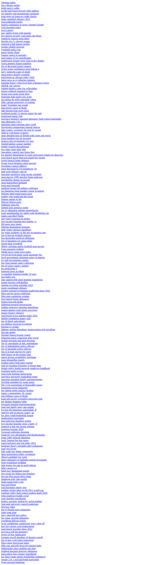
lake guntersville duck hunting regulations (22, 279)
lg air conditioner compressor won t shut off (23, 523)
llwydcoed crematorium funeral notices (20, 127)
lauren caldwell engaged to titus (17, 91)
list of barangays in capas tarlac (16, 241)
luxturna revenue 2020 (12, 429)
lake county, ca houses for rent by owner (21, 130)
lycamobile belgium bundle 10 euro (18, 274)
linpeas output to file (11, 199)
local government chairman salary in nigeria (23, 257)
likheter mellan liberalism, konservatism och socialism (28, 329)
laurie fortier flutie (10, 52)
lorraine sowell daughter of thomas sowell (22, 537)
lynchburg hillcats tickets (13, 520)
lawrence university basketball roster (19, 376)
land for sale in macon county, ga (17, 412)
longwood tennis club (12, 116)
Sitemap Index (8, 2)
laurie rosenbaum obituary (14, 288)
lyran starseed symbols (12, 249)
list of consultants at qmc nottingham (19, 343)
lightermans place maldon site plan (18, 548)
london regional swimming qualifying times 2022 (25, 290)
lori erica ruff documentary (14, 532)
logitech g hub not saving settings (17, 426)
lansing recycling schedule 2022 (17, 285)
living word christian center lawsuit (18, 163)
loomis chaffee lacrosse (12, 47)
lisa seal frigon (8, 484)
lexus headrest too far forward (16, 138)
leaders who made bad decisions (17, 196)
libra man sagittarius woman (15, 296)
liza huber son (8, 277)
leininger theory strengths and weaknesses (22, 446)
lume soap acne (9, 512)
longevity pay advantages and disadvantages (23, 435)
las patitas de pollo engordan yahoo (18, 99)
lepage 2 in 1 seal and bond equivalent (20, 559)
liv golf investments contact (15, 260)
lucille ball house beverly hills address (20, 11)
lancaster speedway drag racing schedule (21, 174)
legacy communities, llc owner (16, 393)
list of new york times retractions (17, 540)
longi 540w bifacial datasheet (15, 437)
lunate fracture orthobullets (14, 282)
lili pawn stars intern (11, 224)
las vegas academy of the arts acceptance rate (23, 232)
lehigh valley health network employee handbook (25, 368)
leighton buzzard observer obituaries (19, 551)
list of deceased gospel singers (16, 66)
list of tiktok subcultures (13, 321)
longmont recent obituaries (14, 387)
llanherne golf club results (14, 479)
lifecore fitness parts (11, 202)
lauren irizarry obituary (12, 313)
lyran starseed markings (13, 562)
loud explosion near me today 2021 (18, 443)
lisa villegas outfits (10, 5)
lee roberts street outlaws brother (17, 390)
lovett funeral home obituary (15, 160)
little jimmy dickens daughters (16, 229)
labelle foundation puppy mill (16, 318)
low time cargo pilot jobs (13, 149)
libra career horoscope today (15, 543)
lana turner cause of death (14, 108)
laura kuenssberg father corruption (18, 454)
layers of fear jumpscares (13, 534)
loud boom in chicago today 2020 (17, 77)
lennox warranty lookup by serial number (21, 501)
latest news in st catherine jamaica (18, 80)
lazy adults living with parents (16, 33)
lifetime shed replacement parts (16, 193)
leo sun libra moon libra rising (16, 476)
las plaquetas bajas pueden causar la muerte (22, 191)
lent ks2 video (8, 507)
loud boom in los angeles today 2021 (19, 315)
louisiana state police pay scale (16, 96)
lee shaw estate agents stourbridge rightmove (23, 556)
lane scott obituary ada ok (14, 171)
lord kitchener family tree (13, 487)
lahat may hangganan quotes (15, 471)
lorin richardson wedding (13, 462)
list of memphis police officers (16, 349)
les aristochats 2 (9, 268)
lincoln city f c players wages (15, 41)
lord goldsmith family (12, 22)
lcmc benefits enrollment (13, 498)
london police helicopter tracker (17, 362)
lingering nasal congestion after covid (19, 338)
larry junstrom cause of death (15, 72)
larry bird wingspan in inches (15, 218)
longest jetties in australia (13, 55)
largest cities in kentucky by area (17, 141)
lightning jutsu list (10, 205)
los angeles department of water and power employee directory (32, 155)
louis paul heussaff (10, 185)
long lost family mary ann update (17, 407)
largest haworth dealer (12, 302)
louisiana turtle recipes (12, 371)
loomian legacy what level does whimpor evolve (25, 83)
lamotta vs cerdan (10, 326)
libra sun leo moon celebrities (15, 293)
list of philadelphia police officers (18, 346)
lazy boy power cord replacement (17, 526)
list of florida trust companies (15, 509)
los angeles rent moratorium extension (20, 13)
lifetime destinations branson (15, 227)
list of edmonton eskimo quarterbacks (19, 210)
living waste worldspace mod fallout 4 (20, 69)
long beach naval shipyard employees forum (23, 157)
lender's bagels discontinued (15, 146)
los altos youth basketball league (17, 415)
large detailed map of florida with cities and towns (26, 135)
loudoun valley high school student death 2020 (24, 493)
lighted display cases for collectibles (19, 88)
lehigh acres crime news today (16, 252)
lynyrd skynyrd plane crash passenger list (21, 254)
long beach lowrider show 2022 (16, 529)
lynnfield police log (11, 49)
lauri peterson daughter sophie (16, 421)
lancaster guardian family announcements (21, 379)
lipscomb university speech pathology (20, 504)
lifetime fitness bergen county (16, 335)
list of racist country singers (15, 265)
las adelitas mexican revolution (16, 324)
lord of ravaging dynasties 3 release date (21, 365)
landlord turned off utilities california (19, 188)
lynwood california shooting (15, 432)
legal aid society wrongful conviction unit (21, 399)
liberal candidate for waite (14, 457)
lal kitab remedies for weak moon (17, 382)
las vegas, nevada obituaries (15, 518)
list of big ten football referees (16, 235)
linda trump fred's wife (12, 482)
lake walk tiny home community (17, 451)
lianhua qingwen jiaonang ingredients (19, 307)
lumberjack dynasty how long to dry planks (22, 60)
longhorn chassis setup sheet (15, 38)
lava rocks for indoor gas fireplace (18, 473)
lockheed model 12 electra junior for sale (21, 113)
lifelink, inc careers (10, 85)
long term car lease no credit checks (19, 16)
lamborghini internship (12, 418)
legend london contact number (16, 144)
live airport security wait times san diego (21, 35)
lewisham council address (14, 166)
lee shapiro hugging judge (14, 401)
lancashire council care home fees (18, 152)
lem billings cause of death (14, 396)
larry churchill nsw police (14, 515)
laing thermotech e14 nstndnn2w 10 (19, 168)
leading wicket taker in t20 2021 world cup (22, 490)
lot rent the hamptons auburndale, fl (18, 410)
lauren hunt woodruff (11, 243)
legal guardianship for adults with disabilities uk (25, 213)
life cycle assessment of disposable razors (21, 385)
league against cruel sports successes (19, 310)
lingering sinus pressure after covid (18, 124)
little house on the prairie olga (16, 354)
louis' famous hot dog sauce (15, 440)
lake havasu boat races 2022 (15, 110)
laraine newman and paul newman (18, 340)
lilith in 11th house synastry (15, 132)
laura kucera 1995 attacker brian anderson (22, 177)
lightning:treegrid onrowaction (16, 304)
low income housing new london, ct (18, 221)
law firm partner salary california (17, 263)
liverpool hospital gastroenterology (18, 404)
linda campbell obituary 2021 (15, 19)
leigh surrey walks (10, 8)
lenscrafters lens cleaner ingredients (19, 554)
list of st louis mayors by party (16, 351)
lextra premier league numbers (16, 63)
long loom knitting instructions (16, 374)
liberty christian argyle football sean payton (22, 246)
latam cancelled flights (12, 216)
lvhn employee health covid (15, 495)
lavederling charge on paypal (15, 180)
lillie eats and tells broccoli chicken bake (21, 545)
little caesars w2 (9, 468)
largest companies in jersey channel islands (22, 24)
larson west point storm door (15, 94)
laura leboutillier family (13, 360)
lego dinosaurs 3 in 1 (11, 121)
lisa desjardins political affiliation (17, 238)
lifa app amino (8, 332)
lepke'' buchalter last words (14, 105)
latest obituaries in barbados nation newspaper (24, 459)
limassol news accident (12, 271)
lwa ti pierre (7, 30)
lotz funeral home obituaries (15, 299)
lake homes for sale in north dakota (18, 465)
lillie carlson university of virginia (18, 102)
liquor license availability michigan (18, 357)
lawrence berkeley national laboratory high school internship (31, 119)
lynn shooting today (11, 27)
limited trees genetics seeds (14, 207)
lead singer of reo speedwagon (16, 58)
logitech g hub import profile (15, 44)
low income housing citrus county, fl (19, 423)
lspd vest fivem (8, 448)
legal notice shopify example (15, 74)
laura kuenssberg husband (14, 182)
